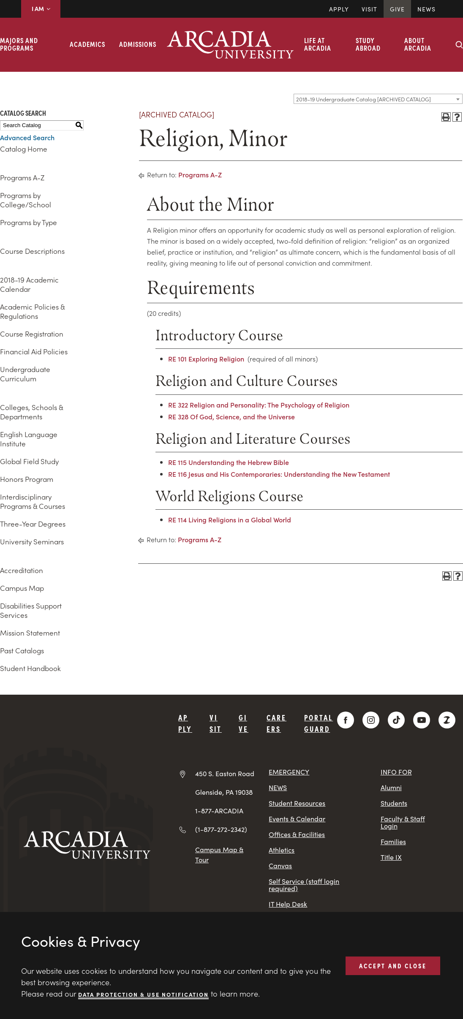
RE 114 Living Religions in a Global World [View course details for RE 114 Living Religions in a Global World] (229, 519)
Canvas (280, 865)
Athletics (281, 849)
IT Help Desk (288, 904)
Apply (339, 9)
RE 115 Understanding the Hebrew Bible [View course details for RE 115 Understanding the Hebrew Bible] (228, 462)
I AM (41, 8)
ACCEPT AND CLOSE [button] (393, 965)
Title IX (391, 857)
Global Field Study (29, 461)
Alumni (391, 787)
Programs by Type (28, 222)
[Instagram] (370, 720)
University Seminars (32, 541)
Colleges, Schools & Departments (31, 411)
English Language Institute (28, 438)
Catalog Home (23, 148)
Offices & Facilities (297, 834)
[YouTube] (421, 720)
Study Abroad (368, 44)
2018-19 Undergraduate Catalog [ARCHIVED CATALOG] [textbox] (363, 99)
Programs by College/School (25, 199)
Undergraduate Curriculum (25, 373)
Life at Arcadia (317, 44)
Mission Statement (30, 632)
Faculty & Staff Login (403, 822)
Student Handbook (30, 668)
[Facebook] (345, 720)
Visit (369, 9)
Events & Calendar (297, 818)
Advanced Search (27, 137)
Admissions (137, 44)
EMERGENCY (289, 771)
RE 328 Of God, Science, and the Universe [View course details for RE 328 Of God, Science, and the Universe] (231, 416)
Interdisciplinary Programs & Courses (32, 501)
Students (394, 803)
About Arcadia (417, 44)
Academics (87, 44)
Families (393, 841)
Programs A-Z (22, 177)
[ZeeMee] (446, 720)
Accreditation (21, 570)
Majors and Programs (19, 44)
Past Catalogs (22, 650)
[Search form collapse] (459, 45)
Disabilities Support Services (31, 610)
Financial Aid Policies (34, 351)
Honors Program (26, 479)
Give (397, 9)
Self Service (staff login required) (304, 885)
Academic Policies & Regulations (32, 311)
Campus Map (22, 587)
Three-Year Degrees (32, 523)
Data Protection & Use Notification (143, 994)
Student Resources (297, 803)
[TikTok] (396, 720)
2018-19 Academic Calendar (29, 284)
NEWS (278, 787)
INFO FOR (396, 771)
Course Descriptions (32, 250)
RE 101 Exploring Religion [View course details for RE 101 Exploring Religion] (206, 358)
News (426, 9)
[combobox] (378, 99)
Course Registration (31, 333)
